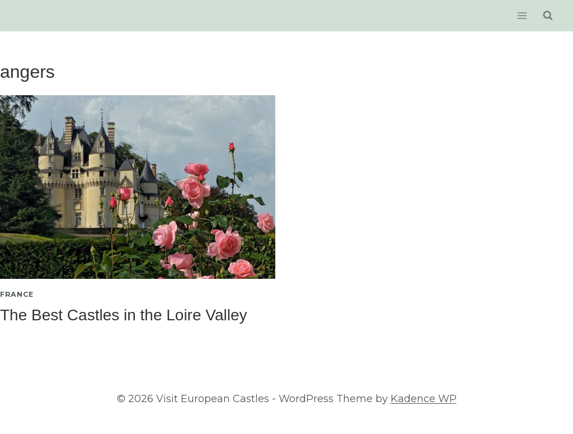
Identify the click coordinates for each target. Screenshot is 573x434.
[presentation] (137, 187)
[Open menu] (521, 15)
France (17, 294)
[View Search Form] (548, 16)
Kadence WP (424, 399)
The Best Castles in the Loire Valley (123, 315)
